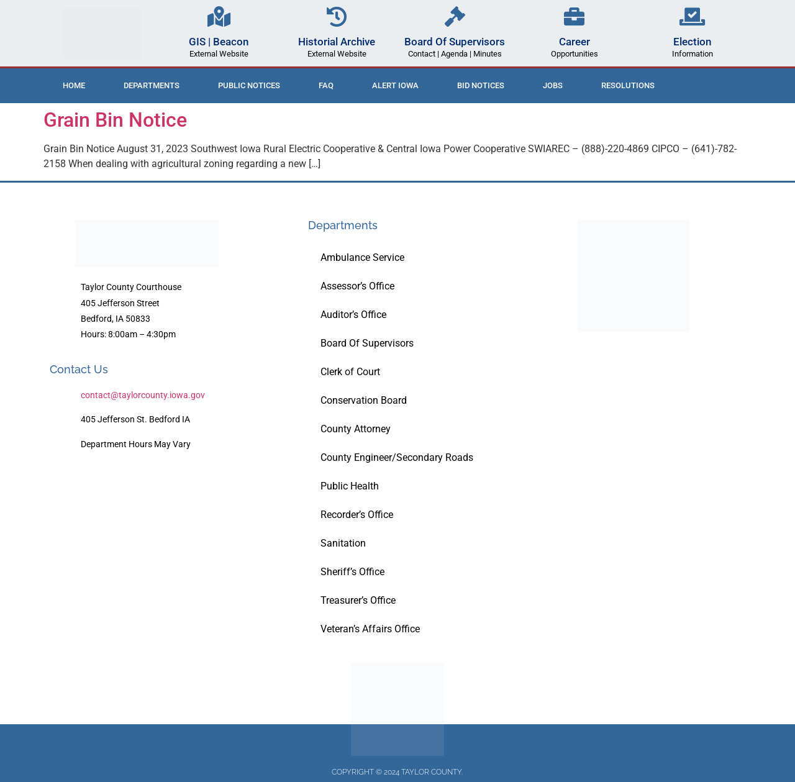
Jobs (553, 85)
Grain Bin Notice (115, 120)
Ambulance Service (362, 257)
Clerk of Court (350, 372)
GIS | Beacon (218, 41)
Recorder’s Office (356, 515)
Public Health (349, 486)
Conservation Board (363, 400)
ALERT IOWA (395, 85)
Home (74, 85)
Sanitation (343, 543)
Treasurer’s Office (358, 600)
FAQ (326, 85)
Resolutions (628, 85)
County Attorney (355, 429)
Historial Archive (336, 41)
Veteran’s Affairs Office (370, 629)
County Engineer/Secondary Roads (396, 457)
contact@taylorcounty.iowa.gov (143, 395)
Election (692, 41)
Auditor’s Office (353, 315)
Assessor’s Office (357, 286)
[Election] (692, 16)
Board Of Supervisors (454, 41)
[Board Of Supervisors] (455, 16)
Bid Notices (480, 85)
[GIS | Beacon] (219, 16)
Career (574, 41)
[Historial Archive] (337, 16)
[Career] (574, 16)
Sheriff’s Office (352, 572)
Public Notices (249, 85)
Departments (151, 85)
